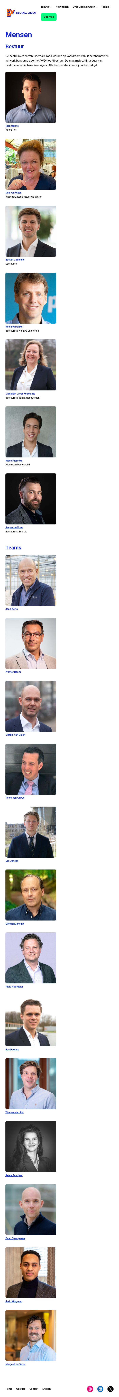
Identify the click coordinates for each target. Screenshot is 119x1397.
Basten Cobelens (14, 259)
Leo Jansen (12, 860)
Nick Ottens (12, 125)
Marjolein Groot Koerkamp (20, 393)
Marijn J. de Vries (15, 1364)
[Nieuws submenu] (51, 7)
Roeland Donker (14, 326)
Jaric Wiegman (13, 1301)
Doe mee (49, 16)
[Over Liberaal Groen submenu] (96, 7)
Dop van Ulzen (13, 192)
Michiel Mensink (14, 923)
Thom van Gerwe (14, 797)
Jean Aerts (11, 608)
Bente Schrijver (14, 1175)
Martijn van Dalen (15, 734)
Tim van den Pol (14, 1112)
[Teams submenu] (110, 7)
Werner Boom (13, 671)
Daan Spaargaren (15, 1238)
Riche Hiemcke (13, 460)
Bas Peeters (12, 1049)
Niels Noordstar (14, 986)
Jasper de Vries (14, 527)
